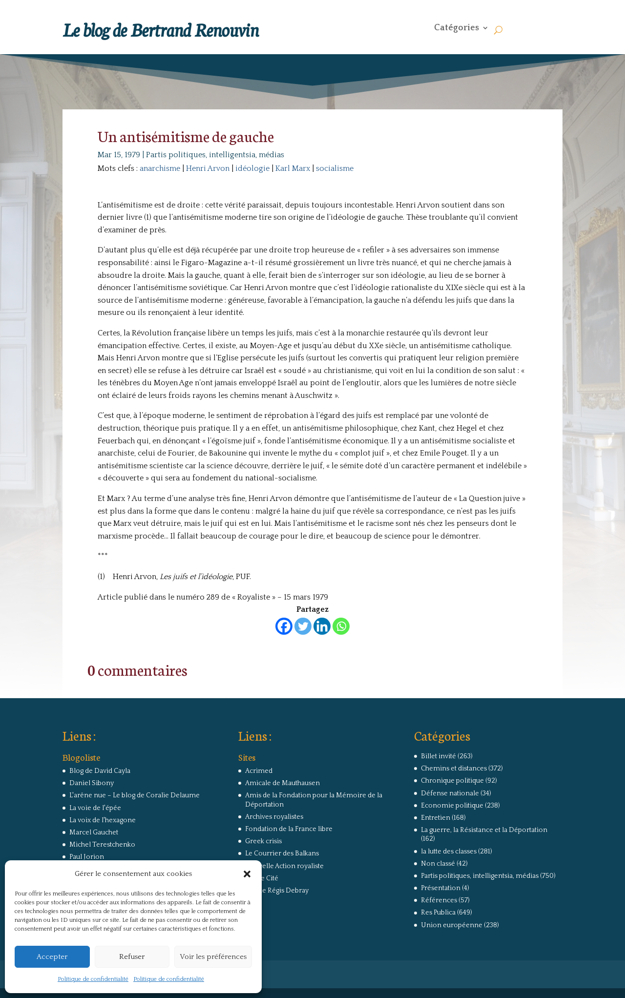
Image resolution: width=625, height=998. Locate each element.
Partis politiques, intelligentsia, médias (215, 154)
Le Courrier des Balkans (282, 853)
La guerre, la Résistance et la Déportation (484, 830)
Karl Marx (292, 168)
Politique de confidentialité (93, 979)
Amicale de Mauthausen (282, 783)
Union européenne (451, 925)
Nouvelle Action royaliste (284, 866)
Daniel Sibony (91, 783)
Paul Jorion (86, 857)
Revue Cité (261, 878)
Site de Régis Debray (277, 890)
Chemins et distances (454, 768)
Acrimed (258, 771)
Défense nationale (450, 793)
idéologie (252, 168)
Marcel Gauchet (93, 832)
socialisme (335, 168)
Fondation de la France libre (289, 829)
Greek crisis (263, 841)
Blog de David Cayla (99, 771)
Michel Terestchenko (102, 845)
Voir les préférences (213, 957)
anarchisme (160, 168)
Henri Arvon (207, 168)
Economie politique (452, 806)
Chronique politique (452, 781)
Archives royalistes (274, 817)
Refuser (132, 957)
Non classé (438, 864)
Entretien (435, 818)
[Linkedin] (322, 626)
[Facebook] (283, 626)
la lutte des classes (449, 851)
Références (439, 900)
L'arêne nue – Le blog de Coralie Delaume (134, 795)
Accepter (52, 957)
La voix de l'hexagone (102, 820)
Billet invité (438, 756)
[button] (247, 874)
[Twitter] (303, 626)
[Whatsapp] (341, 626)
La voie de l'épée (95, 808)
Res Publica (438, 912)
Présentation (440, 888)
